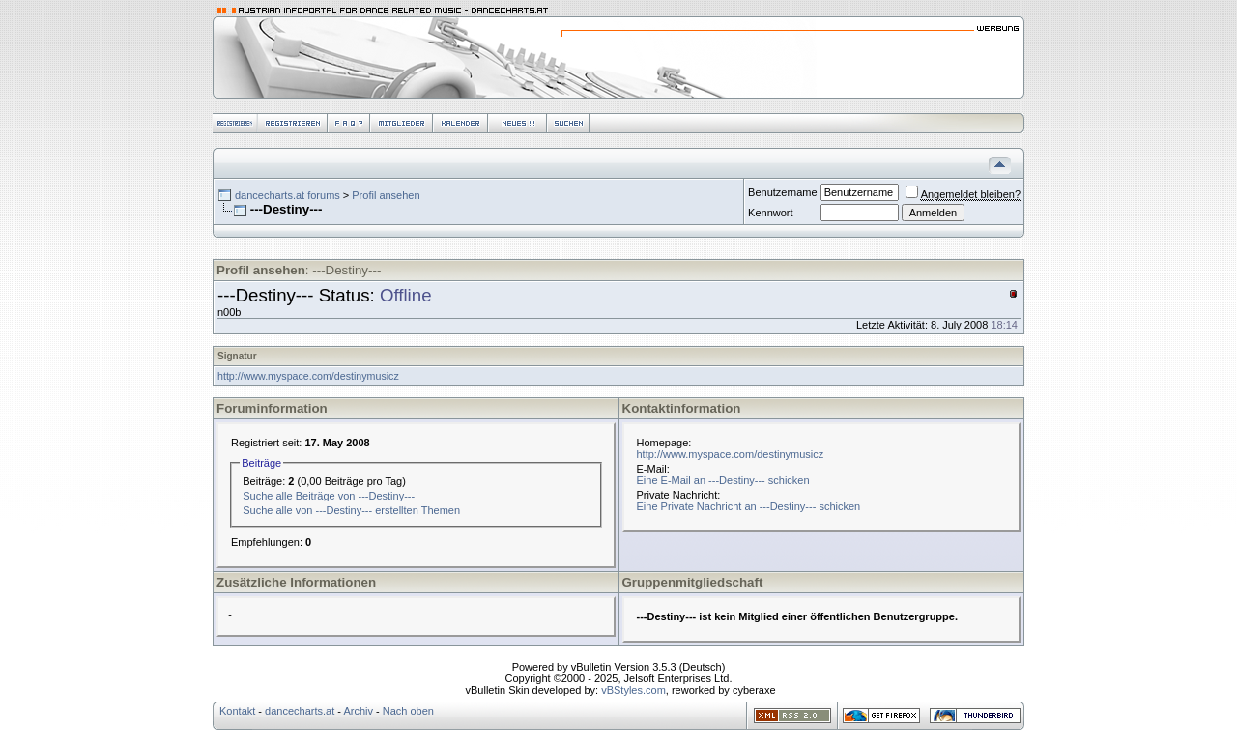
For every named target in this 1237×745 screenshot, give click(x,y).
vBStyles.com (633, 690)
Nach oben (408, 711)
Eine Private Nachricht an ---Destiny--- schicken (749, 506)
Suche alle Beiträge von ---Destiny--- (329, 495)
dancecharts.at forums (287, 195)
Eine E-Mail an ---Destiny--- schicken (723, 480)
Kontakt (237, 711)
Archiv (358, 711)
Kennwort (770, 212)
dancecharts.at (299, 711)
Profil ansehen (385, 195)
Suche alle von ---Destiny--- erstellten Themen (351, 510)
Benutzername (783, 192)
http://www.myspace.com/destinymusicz (308, 376)
